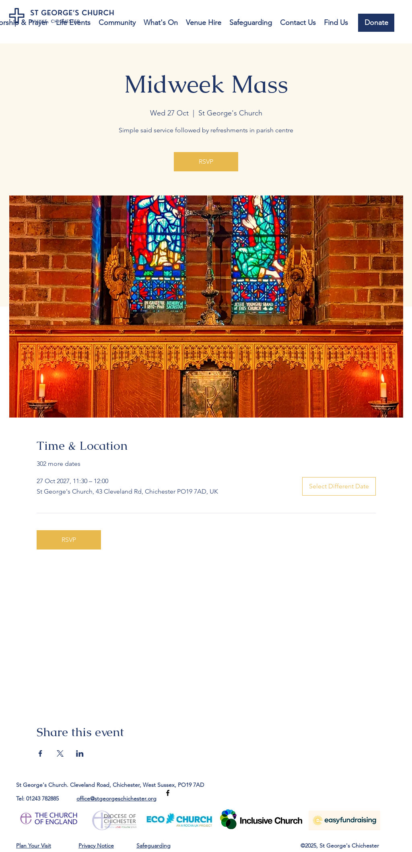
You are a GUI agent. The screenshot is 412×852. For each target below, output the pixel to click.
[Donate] (376, 23)
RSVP (206, 161)
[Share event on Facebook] (40, 753)
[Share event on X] (60, 753)
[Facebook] (168, 793)
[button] (73, 23)
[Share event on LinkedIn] (80, 753)
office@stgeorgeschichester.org (116, 798)
